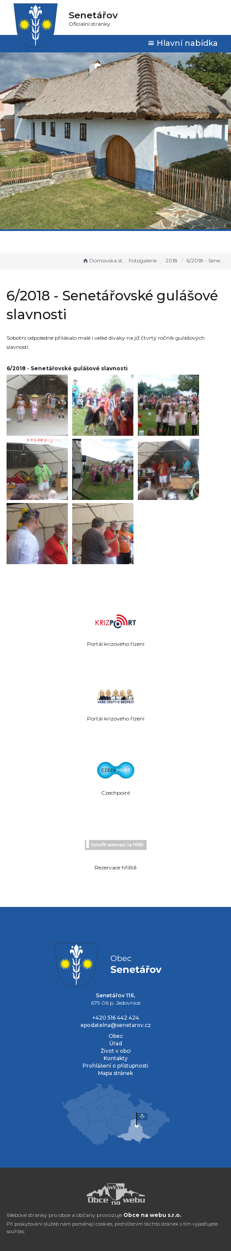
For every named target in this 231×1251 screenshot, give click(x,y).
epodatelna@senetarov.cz (115, 1025)
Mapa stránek (115, 1073)
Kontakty (116, 1058)
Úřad (115, 1043)
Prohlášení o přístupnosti (115, 1065)
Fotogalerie (143, 260)
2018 (171, 260)
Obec (115, 1036)
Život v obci (116, 1051)
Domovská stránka (104, 260)
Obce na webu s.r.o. (152, 1215)
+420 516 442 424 (115, 1017)
